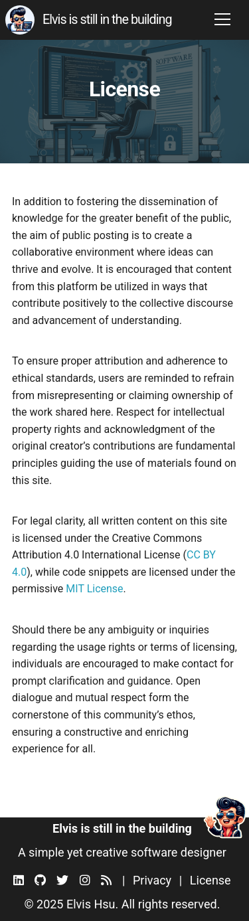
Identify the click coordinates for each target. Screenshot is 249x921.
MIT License (94, 588)
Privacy (152, 880)
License (210, 880)
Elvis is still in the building (107, 19)
